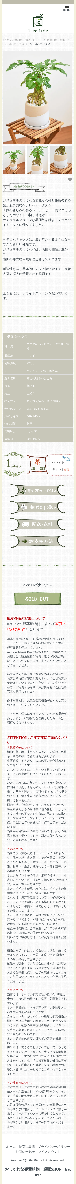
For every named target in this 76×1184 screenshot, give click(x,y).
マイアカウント (49, 1151)
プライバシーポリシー (54, 1146)
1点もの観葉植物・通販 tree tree (22, 40)
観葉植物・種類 (56, 40)
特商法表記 (27, 1146)
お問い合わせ (25, 1151)
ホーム (11, 1146)
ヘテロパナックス (13, 44)
